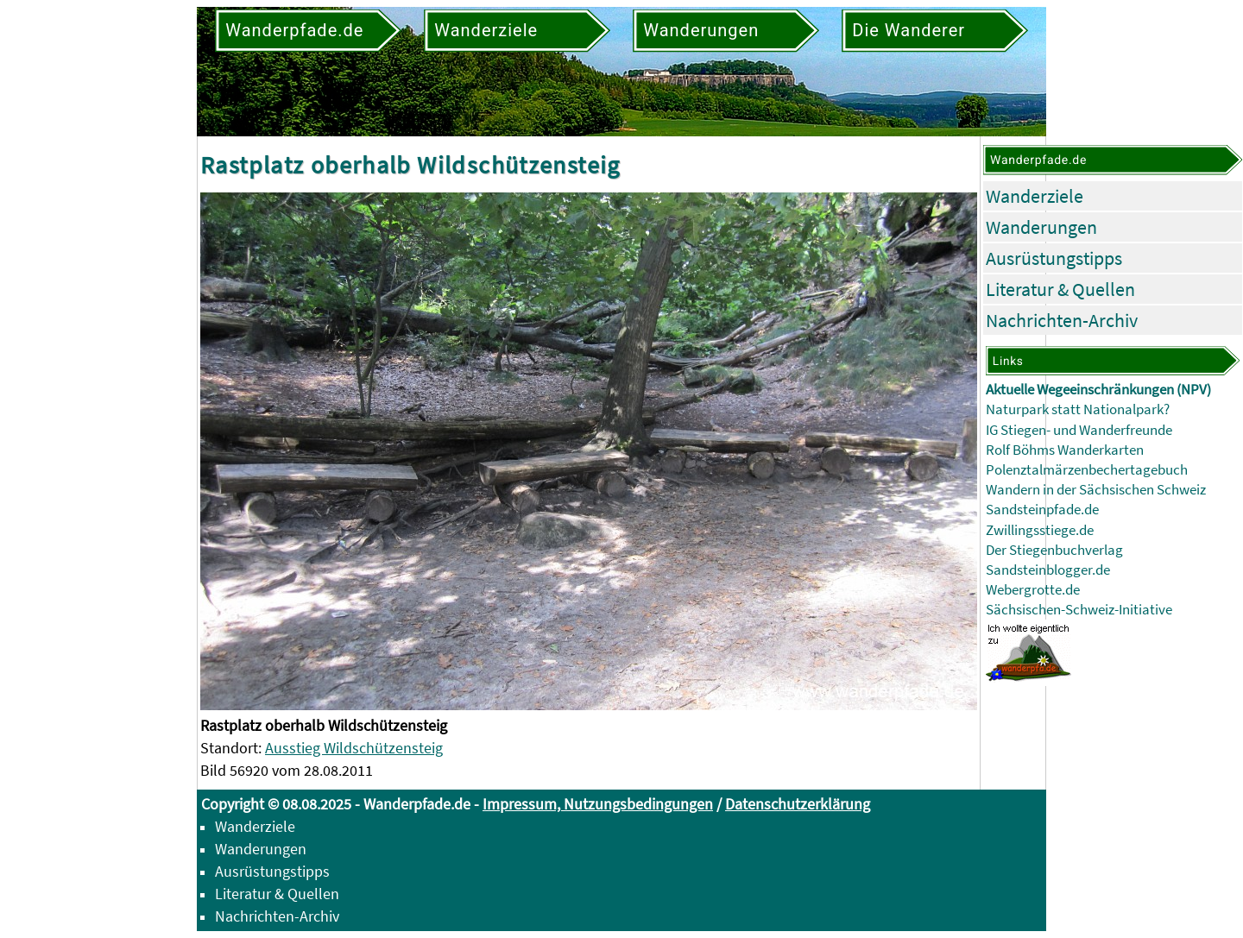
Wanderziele (1034, 196)
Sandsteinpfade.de (1042, 509)
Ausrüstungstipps (1054, 258)
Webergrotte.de (1033, 590)
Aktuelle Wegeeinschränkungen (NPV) (1098, 390)
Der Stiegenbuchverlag (1054, 550)
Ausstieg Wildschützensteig (354, 748)
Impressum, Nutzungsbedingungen (598, 804)
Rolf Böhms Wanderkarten (1065, 450)
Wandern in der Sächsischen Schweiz (1096, 490)
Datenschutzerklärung (797, 804)
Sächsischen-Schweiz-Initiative (1079, 610)
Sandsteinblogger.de (1048, 570)
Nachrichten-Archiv (1062, 320)
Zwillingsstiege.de (1040, 530)
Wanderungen (1041, 227)
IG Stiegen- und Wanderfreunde (1079, 430)
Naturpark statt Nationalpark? (1078, 409)
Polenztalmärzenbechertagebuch (1087, 470)
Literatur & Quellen (1060, 289)
